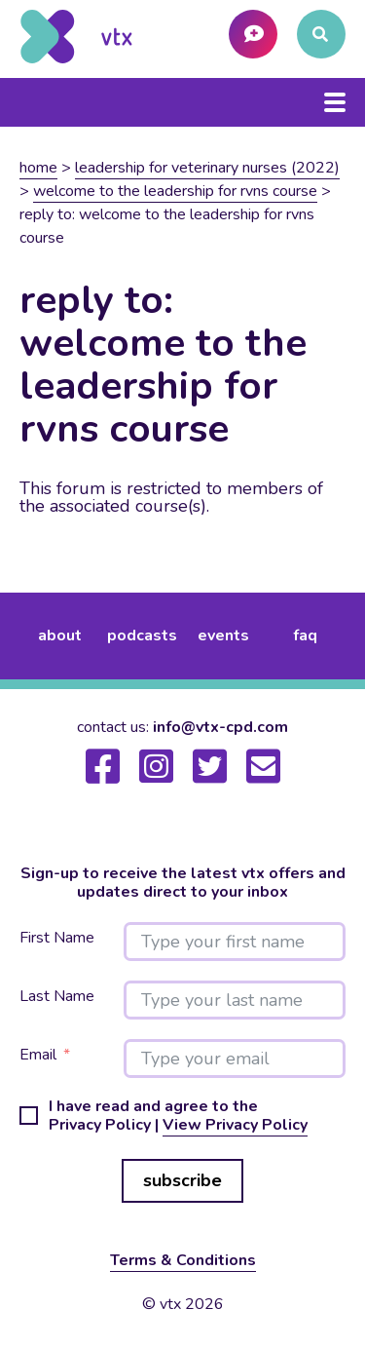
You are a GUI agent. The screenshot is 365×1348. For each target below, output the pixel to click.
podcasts (142, 635)
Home (38, 167)
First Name (56, 938)
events (223, 635)
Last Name (56, 996)
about (60, 635)
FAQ (305, 635)
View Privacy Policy (235, 1125)
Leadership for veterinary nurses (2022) (207, 167)
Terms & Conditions (183, 1260)
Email (37, 1055)
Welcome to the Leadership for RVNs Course (175, 191)
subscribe (182, 1180)
